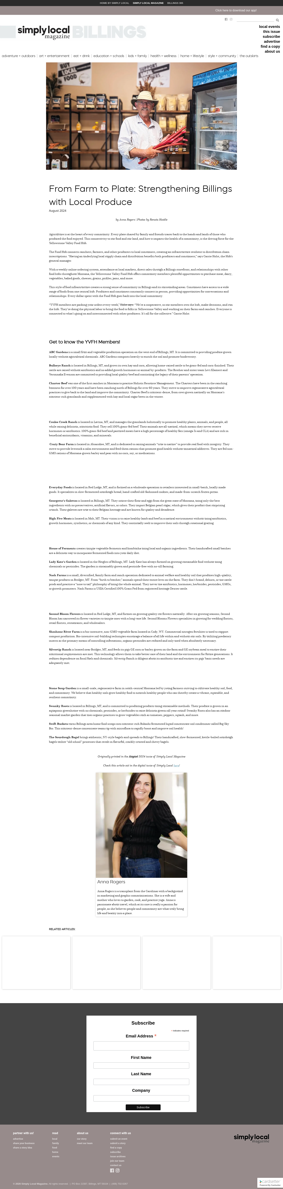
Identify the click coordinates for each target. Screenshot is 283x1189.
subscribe (271, 36)
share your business (24, 1143)
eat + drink (81, 56)
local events (269, 27)
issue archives (118, 1156)
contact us (115, 1165)
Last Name (141, 1074)
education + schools (108, 56)
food (54, 1147)
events (55, 1156)
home (55, 1152)
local (54, 1138)
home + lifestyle (192, 56)
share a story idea (22, 1147)
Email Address (141, 1036)
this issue (271, 32)
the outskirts (249, 56)
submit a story (117, 1143)
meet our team (84, 1143)
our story (81, 1138)
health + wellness (163, 56)
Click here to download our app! (244, 10)
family (55, 1143)
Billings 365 (175, 3)
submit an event (118, 1138)
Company (141, 1090)
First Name (141, 1057)
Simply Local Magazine (148, 3)
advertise (272, 41)
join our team (117, 1160)
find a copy (270, 46)
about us (272, 51)
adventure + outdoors (18, 56)
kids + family (137, 56)
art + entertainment (54, 56)
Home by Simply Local (114, 3)
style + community (222, 56)
